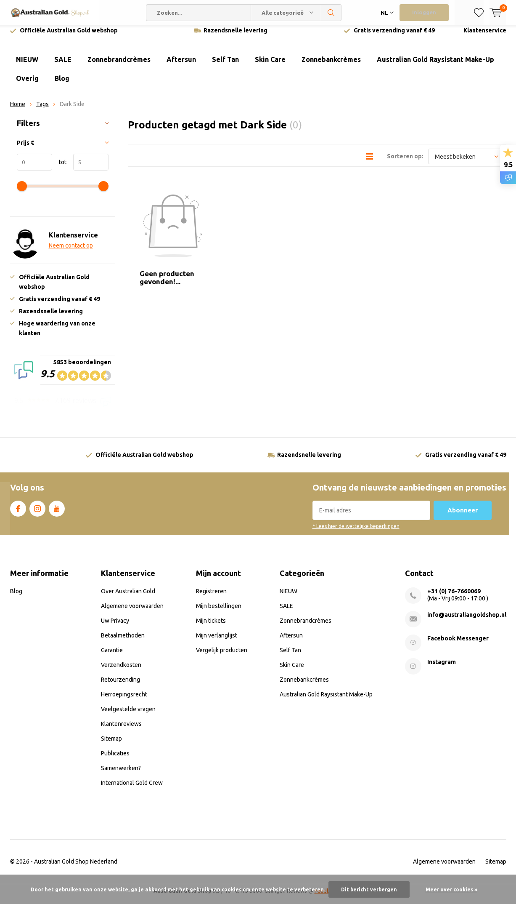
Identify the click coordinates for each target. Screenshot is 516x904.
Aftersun (181, 65)
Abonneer (462, 516)
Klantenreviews (121, 729)
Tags (42, 110)
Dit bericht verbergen (369, 889)
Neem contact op (71, 251)
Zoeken (331, 12)
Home (17, 110)
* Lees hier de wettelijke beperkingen (356, 532)
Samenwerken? (121, 774)
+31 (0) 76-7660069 (454, 597)
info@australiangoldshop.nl (466, 620)
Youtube (57, 513)
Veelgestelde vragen (128, 715)
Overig (27, 84)
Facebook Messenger (458, 644)
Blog (62, 84)
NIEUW (27, 65)
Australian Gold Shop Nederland (75, 867)
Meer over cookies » (451, 889)
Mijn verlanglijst (216, 641)
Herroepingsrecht (124, 700)
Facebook (18, 513)
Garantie (112, 656)
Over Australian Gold (128, 597)
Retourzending (120, 685)
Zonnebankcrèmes (331, 65)
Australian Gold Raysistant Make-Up (435, 65)
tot (59, 168)
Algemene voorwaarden (132, 611)
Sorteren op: (405, 162)
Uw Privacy (115, 626)
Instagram (37, 513)
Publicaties (115, 759)
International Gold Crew (132, 788)
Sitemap (111, 744)
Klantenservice (484, 36)
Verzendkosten (121, 670)
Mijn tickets (211, 626)
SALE (62, 65)
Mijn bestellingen (218, 611)
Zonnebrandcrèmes (119, 65)
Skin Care (270, 65)
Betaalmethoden (123, 641)
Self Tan (225, 65)
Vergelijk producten (221, 656)
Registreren (211, 597)
